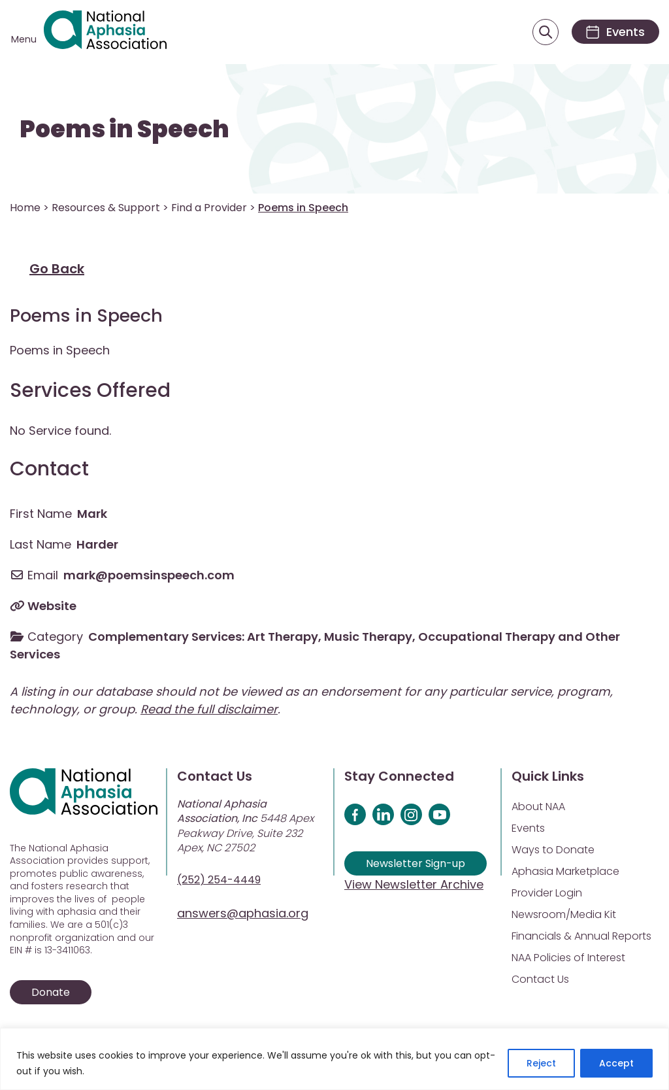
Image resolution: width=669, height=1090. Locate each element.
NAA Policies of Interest (568, 957)
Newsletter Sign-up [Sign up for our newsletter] (415, 863)
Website (51, 606)
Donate (50, 992)
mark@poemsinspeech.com (149, 575)
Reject (541, 1063)
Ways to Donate (553, 849)
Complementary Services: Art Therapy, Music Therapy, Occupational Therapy (321, 636)
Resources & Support (106, 207)
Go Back (56, 269)
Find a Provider (209, 207)
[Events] (615, 32)
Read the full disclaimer (209, 709)
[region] (334, 1059)
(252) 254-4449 (219, 879)
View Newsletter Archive (413, 884)
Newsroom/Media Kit (564, 914)
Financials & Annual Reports (581, 936)
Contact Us (540, 979)
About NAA (538, 806)
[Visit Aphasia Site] (105, 32)
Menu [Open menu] (24, 39)
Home (25, 207)
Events (528, 828)
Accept (616, 1063)
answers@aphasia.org (242, 913)
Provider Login (547, 892)
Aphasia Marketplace (565, 871)
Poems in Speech (124, 129)
